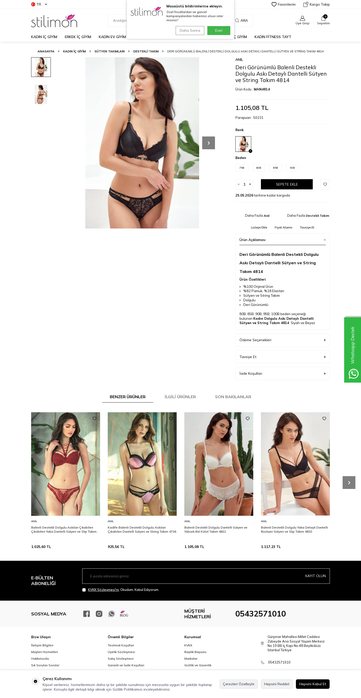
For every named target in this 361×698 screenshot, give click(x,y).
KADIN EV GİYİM (112, 37)
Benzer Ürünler (128, 396)
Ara (241, 20)
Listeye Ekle (259, 227)
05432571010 (260, 614)
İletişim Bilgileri (42, 645)
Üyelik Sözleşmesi (121, 652)
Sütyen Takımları (109, 51)
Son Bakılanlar (233, 396)
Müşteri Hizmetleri (44, 652)
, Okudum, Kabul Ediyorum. (120, 590)
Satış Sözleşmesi (121, 658)
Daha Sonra (189, 30)
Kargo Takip (316, 4)
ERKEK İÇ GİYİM (78, 37)
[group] (142, 142)
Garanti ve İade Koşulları (126, 665)
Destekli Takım (146, 51)
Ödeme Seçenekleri (282, 340)
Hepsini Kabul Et (312, 684)
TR (39, 4)
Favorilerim (284, 4)
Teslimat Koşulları (121, 645)
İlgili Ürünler (180, 396)
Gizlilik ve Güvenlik (197, 665)
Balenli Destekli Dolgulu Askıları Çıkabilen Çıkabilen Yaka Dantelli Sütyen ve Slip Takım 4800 (64, 529)
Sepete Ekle (287, 184)
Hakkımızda (40, 658)
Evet (218, 30)
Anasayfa (46, 51)
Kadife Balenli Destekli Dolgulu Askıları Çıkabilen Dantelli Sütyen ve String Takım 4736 (142, 529)
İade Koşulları (282, 373)
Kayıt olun (315, 576)
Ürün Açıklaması (282, 239)
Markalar (190, 658)
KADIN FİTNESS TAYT (273, 37)
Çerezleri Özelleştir (239, 684)
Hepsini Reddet (277, 684)
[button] (208, 142)
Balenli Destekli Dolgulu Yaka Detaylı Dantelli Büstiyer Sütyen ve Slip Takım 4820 (294, 529)
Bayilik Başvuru (195, 652)
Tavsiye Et (307, 227)
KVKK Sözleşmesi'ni (103, 590)
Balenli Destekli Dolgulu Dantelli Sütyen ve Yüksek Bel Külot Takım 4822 (215, 529)
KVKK (188, 645)
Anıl (239, 59)
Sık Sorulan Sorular (45, 665)
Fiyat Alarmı (283, 227)
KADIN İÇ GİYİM (44, 37)
